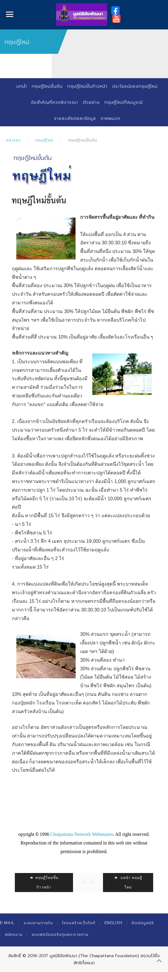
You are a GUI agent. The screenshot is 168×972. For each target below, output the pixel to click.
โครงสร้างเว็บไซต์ (78, 923)
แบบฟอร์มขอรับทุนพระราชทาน (60, 934)
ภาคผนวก (110, 118)
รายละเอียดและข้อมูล (75, 118)
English (113, 923)
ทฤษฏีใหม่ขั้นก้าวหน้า (43, 882)
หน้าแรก (13, 140)
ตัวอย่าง (91, 102)
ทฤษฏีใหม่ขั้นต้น (47, 86)
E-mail (7, 923)
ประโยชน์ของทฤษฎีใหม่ (135, 86)
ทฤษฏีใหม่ (44, 140)
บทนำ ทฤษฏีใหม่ (128, 882)
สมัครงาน (14, 934)
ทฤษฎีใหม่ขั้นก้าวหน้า (87, 86)
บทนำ (21, 86)
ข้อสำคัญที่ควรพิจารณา (54, 102)
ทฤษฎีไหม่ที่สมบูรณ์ (123, 102)
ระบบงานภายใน (38, 923)
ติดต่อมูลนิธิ (142, 923)
